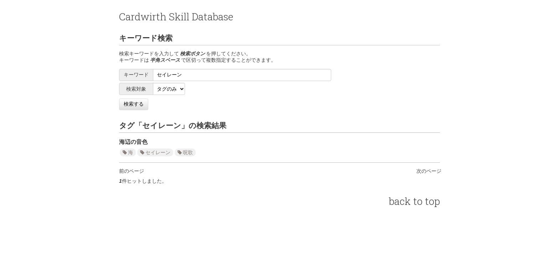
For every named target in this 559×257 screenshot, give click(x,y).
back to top (414, 201)
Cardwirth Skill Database (176, 16)
